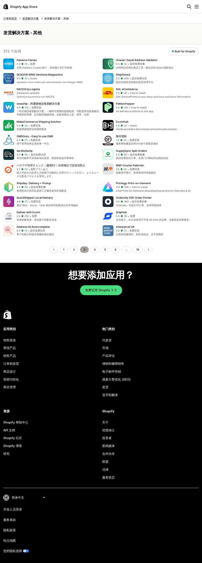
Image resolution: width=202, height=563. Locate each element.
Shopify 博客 (12, 446)
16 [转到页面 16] (137, 249)
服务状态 (108, 477)
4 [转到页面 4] (95, 249)
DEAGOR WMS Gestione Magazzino (40, 74)
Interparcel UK (125, 226)
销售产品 (9, 356)
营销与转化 (11, 379)
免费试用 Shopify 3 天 (101, 290)
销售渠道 (9, 340)
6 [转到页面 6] (115, 249)
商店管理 (9, 387)
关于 (105, 422)
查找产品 (9, 348)
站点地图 (9, 540)
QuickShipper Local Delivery (35, 197)
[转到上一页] (54, 249)
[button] (51, 64)
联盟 (105, 462)
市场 (105, 348)
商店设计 (9, 371)
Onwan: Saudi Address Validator (137, 60)
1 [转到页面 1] (63, 249)
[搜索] (189, 7)
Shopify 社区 (12, 438)
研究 (6, 454)
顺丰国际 (121, 136)
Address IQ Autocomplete (33, 226)
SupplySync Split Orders (131, 150)
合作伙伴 (108, 454)
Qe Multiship (25, 150)
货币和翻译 (110, 395)
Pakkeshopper (125, 103)
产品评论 (108, 356)
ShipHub (121, 212)
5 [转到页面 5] (105, 249)
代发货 (107, 340)
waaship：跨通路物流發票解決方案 (38, 103)
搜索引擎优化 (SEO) (116, 379)
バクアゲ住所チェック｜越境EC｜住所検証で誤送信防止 (51, 165)
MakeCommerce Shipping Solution (39, 121)
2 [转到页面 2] (74, 249)
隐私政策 (9, 530)
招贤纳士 (108, 430)
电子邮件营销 (111, 371)
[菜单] (197, 7)
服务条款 (9, 520)
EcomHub (122, 121)
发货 (105, 387)
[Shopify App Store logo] (20, 6)
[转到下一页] (148, 249)
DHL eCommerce (127, 89)
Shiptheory (123, 74)
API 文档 (9, 430)
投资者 (107, 438)
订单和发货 (11, 364)
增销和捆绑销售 (113, 364)
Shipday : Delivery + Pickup (34, 183)
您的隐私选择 (12, 551)
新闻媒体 (108, 446)
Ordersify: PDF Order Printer (134, 197)
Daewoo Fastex (27, 60)
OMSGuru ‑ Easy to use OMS (35, 136)
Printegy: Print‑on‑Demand (133, 183)
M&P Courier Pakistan (130, 165)
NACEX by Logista (28, 89)
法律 (105, 469)
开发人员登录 (12, 509)
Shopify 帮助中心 (15, 422)
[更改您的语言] (28, 497)
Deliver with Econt (28, 212)
